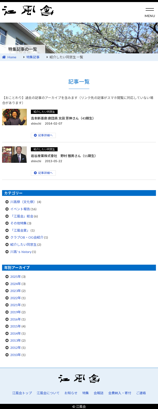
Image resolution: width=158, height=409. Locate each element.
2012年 (15, 347)
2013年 (15, 340)
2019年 (15, 312)
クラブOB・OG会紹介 (26, 237)
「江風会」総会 (21, 216)
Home (11, 57)
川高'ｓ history (20, 252)
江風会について (48, 393)
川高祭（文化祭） (23, 202)
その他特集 (18, 223)
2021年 (15, 305)
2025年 (15, 276)
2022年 (15, 298)
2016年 (15, 319)
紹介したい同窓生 (44, 111)
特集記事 (33, 57)
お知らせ (71, 393)
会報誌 (98, 393)
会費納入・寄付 (119, 393)
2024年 (15, 284)
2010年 (15, 355)
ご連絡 (141, 393)
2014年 (15, 333)
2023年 (15, 291)
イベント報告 (20, 209)
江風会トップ (22, 393)
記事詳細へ (45, 135)
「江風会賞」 (20, 230)
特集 (85, 393)
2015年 (15, 326)
